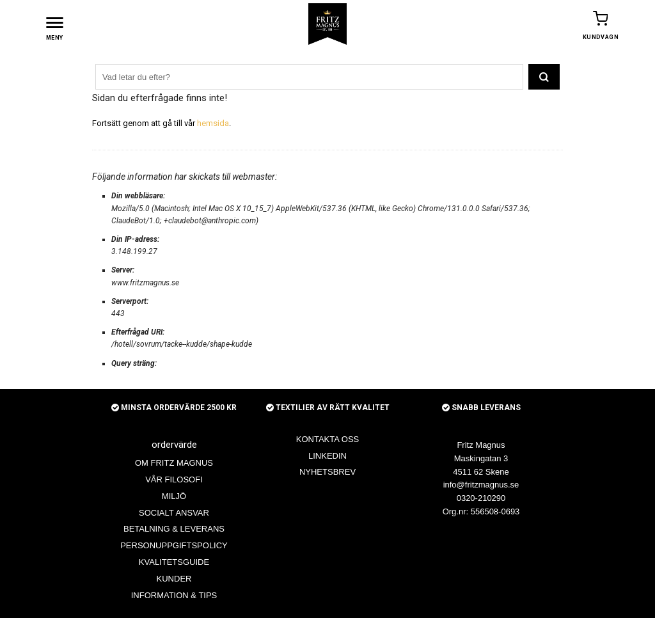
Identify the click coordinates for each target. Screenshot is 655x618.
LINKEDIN (327, 455)
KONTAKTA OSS (327, 438)
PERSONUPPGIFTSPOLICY (174, 545)
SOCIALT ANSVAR (174, 512)
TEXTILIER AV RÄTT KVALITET (328, 406)
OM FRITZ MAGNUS (174, 462)
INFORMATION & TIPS (174, 594)
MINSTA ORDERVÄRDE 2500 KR (174, 406)
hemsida (213, 122)
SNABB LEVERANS (481, 406)
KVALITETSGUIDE (174, 561)
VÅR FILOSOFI (174, 479)
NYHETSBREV (327, 471)
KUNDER (174, 578)
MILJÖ (174, 495)
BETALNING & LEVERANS (174, 528)
